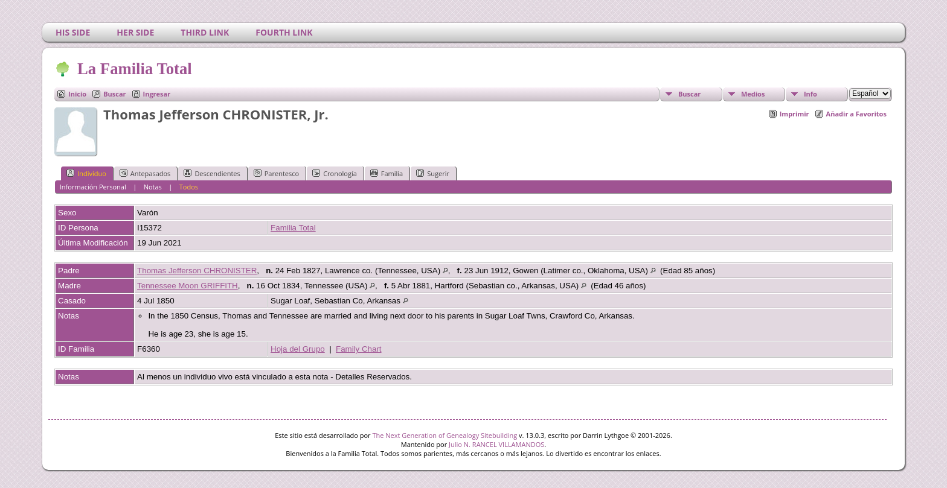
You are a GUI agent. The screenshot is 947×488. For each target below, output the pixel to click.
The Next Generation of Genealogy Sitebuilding (444, 435)
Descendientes (212, 173)
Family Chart (359, 348)
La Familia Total (133, 69)
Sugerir (432, 173)
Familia (386, 173)
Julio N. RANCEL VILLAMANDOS (496, 444)
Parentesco (276, 173)
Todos (188, 186)
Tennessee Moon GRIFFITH (187, 285)
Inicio (77, 93)
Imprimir (794, 113)
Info (810, 93)
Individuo (86, 173)
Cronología (334, 173)
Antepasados (145, 173)
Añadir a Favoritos (856, 113)
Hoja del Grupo (298, 348)
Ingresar (157, 93)
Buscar (114, 93)
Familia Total (293, 227)
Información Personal (93, 186)
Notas (153, 186)
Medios (753, 93)
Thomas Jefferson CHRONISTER (197, 270)
